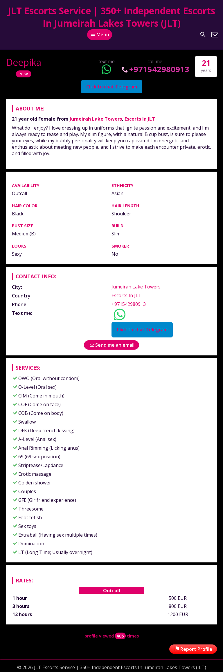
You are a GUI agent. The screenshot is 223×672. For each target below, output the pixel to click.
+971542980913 (155, 69)
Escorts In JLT (140, 119)
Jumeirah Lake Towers (96, 119)
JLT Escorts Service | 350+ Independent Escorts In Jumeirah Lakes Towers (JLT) (111, 16)
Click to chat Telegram (111, 86)
